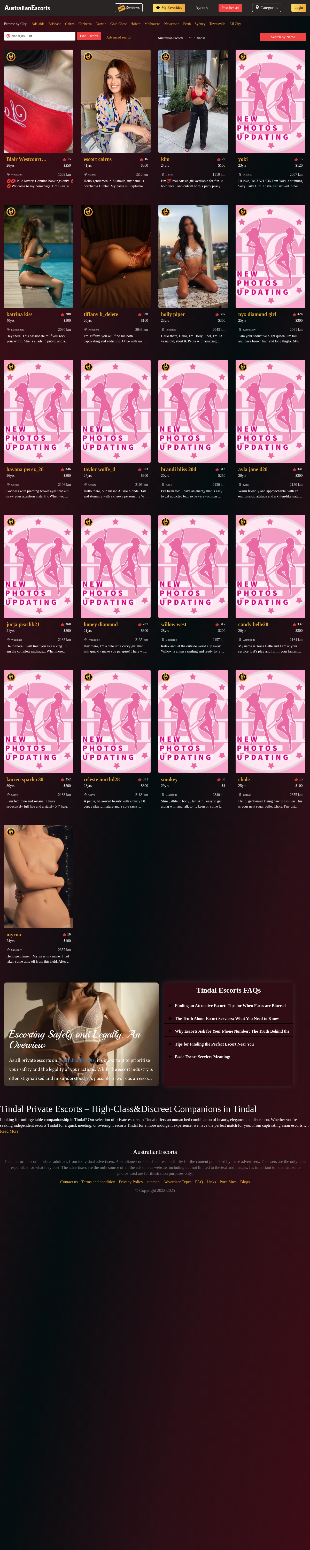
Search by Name (283, 37)
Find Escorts (89, 36)
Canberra (85, 24)
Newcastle (171, 24)
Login (299, 8)
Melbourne (152, 24)
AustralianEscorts (170, 38)
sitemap (153, 1182)
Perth (187, 24)
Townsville (218, 24)
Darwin (101, 24)
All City (235, 24)
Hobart (135, 24)
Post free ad (230, 8)
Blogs (245, 1182)
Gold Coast (118, 24)
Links (211, 1182)
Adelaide (38, 24)
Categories (266, 7)
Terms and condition (98, 1182)
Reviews (129, 7)
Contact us (69, 1182)
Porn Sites (228, 1182)
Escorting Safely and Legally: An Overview (74, 1039)
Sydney (200, 24)
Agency (201, 7)
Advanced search (118, 37)
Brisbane (54, 24)
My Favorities (169, 8)
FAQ (199, 1182)
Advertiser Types (177, 1182)
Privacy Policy (131, 1182)
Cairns (70, 24)
